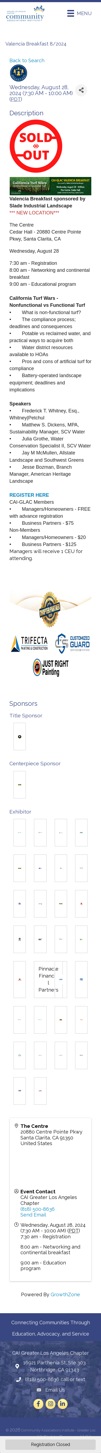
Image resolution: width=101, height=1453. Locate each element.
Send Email (33, 1215)
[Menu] (79, 13)
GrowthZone (65, 1294)
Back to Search (26, 60)
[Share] (81, 90)
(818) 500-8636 (37, 1209)
